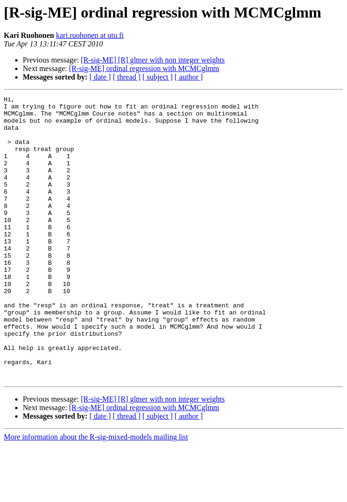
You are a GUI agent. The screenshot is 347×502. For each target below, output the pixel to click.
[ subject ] (157, 77)
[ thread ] (127, 77)
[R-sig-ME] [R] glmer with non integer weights (153, 60)
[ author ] (189, 77)
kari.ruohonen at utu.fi (90, 35)
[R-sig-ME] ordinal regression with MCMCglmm (144, 68)
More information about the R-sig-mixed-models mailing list (96, 494)
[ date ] (100, 77)
